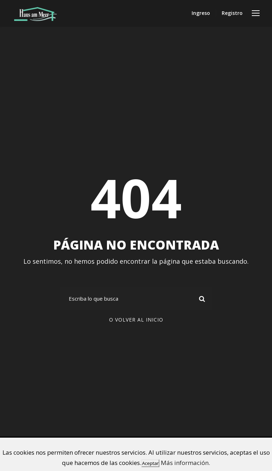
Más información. (185, 463)
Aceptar (150, 463)
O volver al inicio (136, 319)
